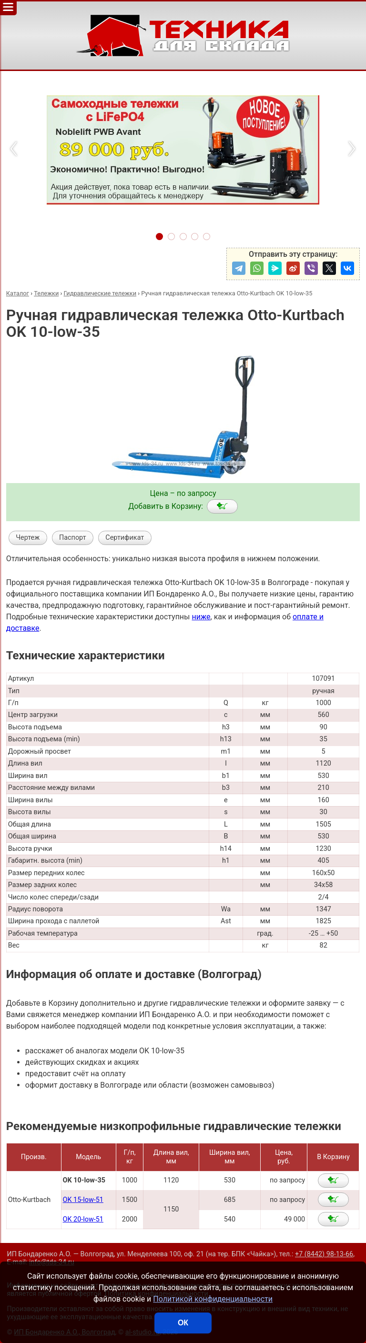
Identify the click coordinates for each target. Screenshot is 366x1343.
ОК (183, 1323)
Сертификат (124, 538)
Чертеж (28, 538)
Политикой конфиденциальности (213, 1298)
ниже (201, 616)
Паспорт (72, 538)
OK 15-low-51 (83, 1200)
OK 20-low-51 (83, 1219)
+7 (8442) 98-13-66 (324, 1254)
